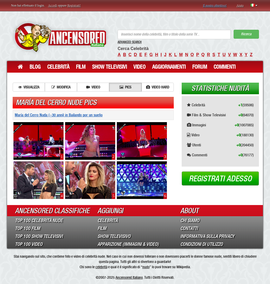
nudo (146, 267)
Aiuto (240, 5)
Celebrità (58, 66)
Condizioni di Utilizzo (201, 244)
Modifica (60, 87)
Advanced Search (130, 42)
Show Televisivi (109, 66)
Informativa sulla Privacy (207, 236)
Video (139, 66)
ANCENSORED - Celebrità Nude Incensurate (60, 37)
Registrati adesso (220, 179)
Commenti (224, 66)
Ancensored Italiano (129, 277)
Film (80, 66)
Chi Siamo (189, 220)
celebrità (101, 267)
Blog (35, 66)
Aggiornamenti (169, 66)
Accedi (52, 5)
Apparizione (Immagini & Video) (128, 244)
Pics (125, 87)
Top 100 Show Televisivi (39, 236)
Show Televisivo (114, 236)
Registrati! (74, 5)
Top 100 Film (27, 228)
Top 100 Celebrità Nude (39, 220)
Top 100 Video (28, 244)
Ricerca (246, 34)
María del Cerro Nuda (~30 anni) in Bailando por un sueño (59, 115)
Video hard (157, 87)
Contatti (189, 228)
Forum (199, 66)
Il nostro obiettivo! (215, 5)
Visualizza (28, 87)
